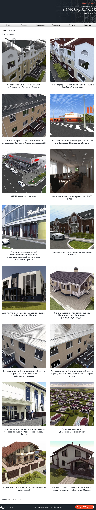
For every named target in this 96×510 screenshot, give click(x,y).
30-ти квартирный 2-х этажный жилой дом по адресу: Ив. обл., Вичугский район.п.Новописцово (24, 350)
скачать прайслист (89, 4)
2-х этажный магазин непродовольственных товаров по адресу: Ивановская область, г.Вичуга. (24, 408)
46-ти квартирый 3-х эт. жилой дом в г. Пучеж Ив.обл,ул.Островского (72, 63)
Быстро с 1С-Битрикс (83, 507)
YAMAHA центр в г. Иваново (24, 173)
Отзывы (72, 25)
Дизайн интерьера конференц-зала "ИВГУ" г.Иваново (72, 174)
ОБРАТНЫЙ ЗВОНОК (89, 6)
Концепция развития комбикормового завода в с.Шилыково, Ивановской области (72, 119)
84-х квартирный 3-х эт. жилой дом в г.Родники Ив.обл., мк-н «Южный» (24, 63)
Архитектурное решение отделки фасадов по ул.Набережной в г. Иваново (24, 291)
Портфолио (40, 25)
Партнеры (56, 25)
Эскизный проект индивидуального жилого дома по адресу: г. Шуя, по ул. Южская (72, 466)
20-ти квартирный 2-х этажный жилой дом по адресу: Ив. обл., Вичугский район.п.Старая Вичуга (72, 350)
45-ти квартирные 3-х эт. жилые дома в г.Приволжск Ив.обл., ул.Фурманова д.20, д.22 (24, 119)
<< (9, 499)
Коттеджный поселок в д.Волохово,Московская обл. (72, 407)
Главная (4, 30)
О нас (8, 25)
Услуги (24, 25)
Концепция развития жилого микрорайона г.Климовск (72, 230)
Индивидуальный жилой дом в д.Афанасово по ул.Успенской (24, 466)
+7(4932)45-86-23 (79, 10)
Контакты (87, 25)
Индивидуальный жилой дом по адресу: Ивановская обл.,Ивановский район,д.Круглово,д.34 (72, 292)
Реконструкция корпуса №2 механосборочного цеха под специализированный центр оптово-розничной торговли (24, 233)
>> (19, 499)
